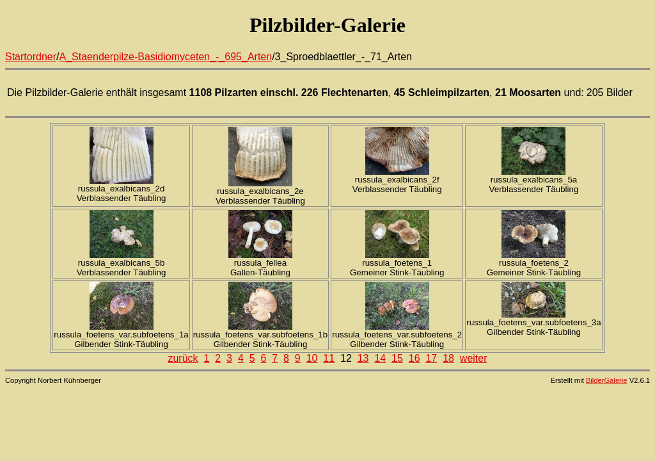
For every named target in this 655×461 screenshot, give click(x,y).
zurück (183, 358)
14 (380, 358)
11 (329, 358)
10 (312, 358)
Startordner (30, 56)
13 (363, 358)
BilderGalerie (606, 380)
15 (397, 358)
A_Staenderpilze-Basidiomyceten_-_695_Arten (165, 56)
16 (414, 358)
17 (431, 358)
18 (448, 358)
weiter (473, 358)
